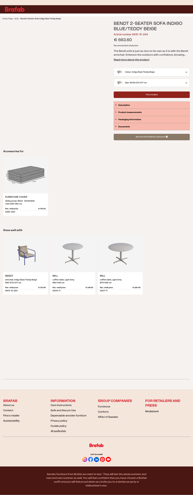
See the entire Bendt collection (152, 137)
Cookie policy (58, 426)
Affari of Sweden (108, 417)
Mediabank (152, 411)
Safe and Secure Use (63, 410)
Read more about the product (131, 59)
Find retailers (152, 95)
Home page (8, 19)
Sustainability (11, 421)
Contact (8, 410)
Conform (103, 412)
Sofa (17, 19)
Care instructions (61, 405)
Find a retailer (11, 415)
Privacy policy (59, 421)
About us (8, 405)
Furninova (104, 406)
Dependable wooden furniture (68, 415)
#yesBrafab (58, 431)
